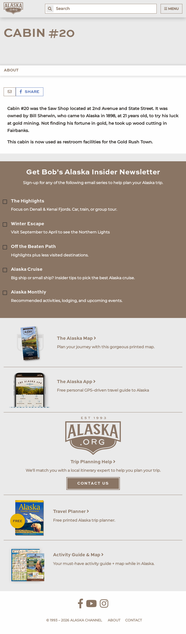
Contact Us (93, 484)
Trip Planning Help (93, 462)
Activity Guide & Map (78, 555)
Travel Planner (71, 511)
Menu (171, 9)
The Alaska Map (76, 338)
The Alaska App (76, 381)
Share (29, 92)
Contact (133, 620)
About (11, 70)
